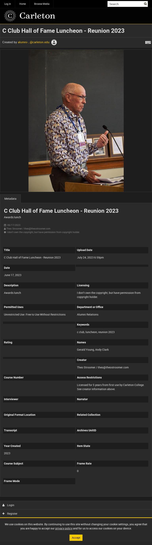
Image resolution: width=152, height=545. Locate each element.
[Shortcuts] (148, 41)
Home (22, 3)
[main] (76, 282)
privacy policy (63, 528)
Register (10, 513)
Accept (76, 537)
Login (8, 505)
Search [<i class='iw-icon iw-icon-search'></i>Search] (145, 3)
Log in (7, 3)
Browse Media (41, 3)
